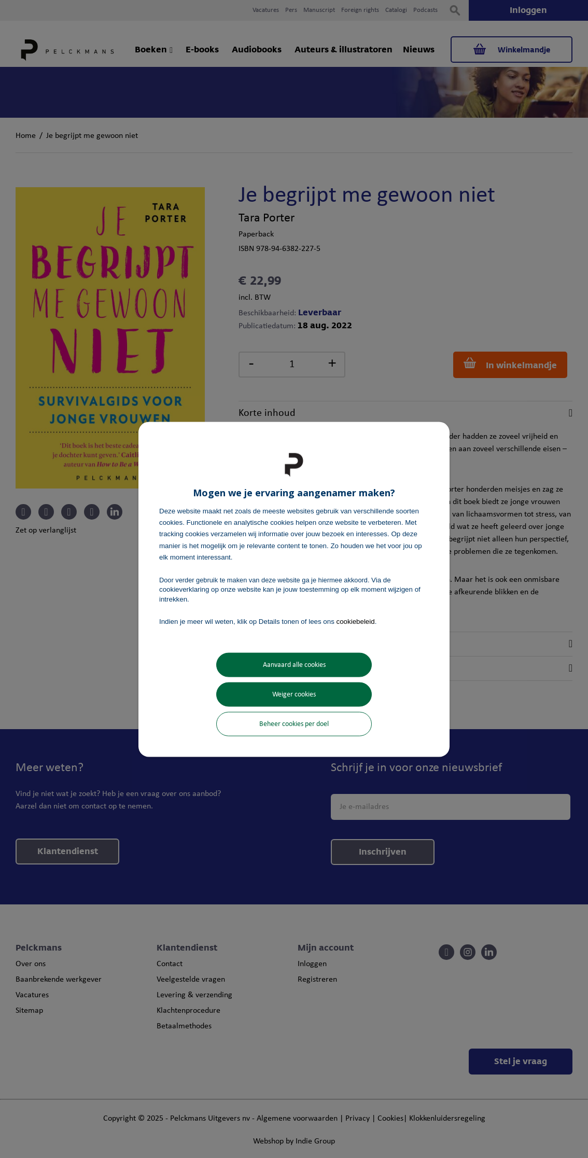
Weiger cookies (294, 695)
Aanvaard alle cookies (294, 665)
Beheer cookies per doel (294, 724)
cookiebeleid (356, 621)
